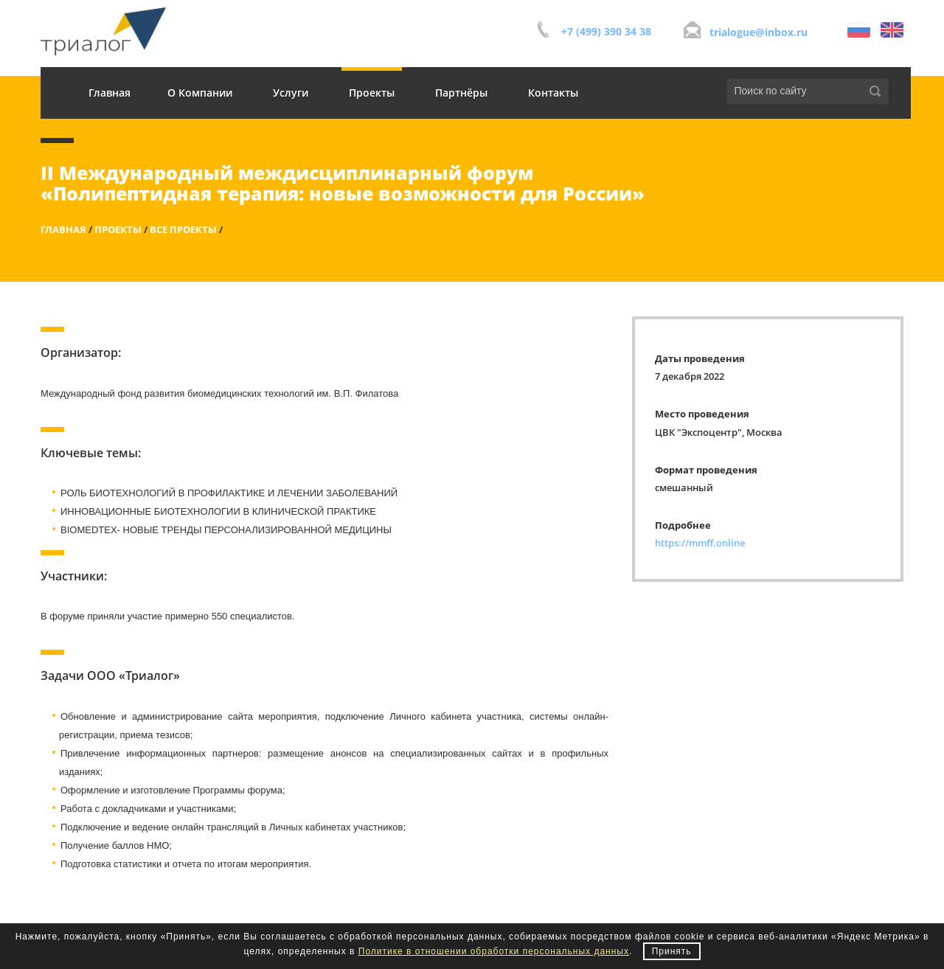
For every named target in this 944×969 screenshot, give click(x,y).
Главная (109, 93)
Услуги (290, 93)
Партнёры (461, 93)
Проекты (372, 93)
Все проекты (183, 229)
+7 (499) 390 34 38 (606, 31)
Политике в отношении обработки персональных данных (493, 951)
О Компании (199, 93)
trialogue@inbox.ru (758, 32)
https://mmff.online (700, 542)
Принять (672, 951)
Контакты (553, 93)
